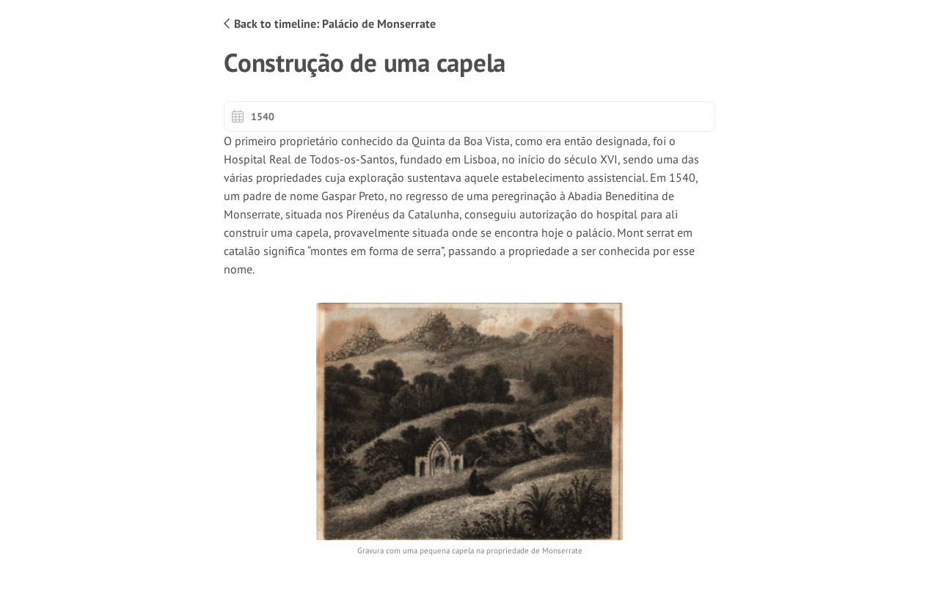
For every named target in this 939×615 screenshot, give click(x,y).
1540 (253, 116)
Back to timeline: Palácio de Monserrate (330, 23)
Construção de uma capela (364, 62)
